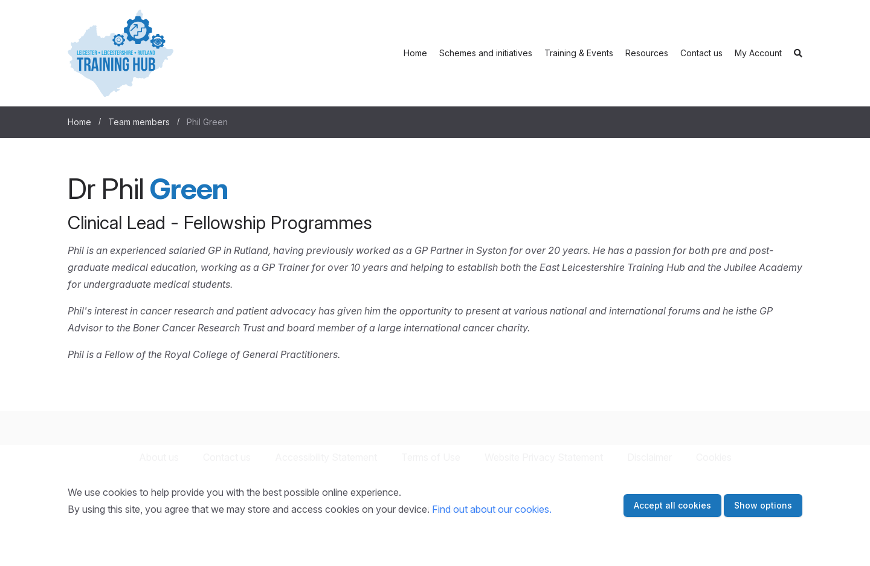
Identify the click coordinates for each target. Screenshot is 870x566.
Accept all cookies (672, 505)
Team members (139, 122)
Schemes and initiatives (485, 53)
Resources (646, 53)
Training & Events (578, 53)
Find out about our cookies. (492, 509)
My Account (758, 53)
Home (415, 53)
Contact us (701, 53)
